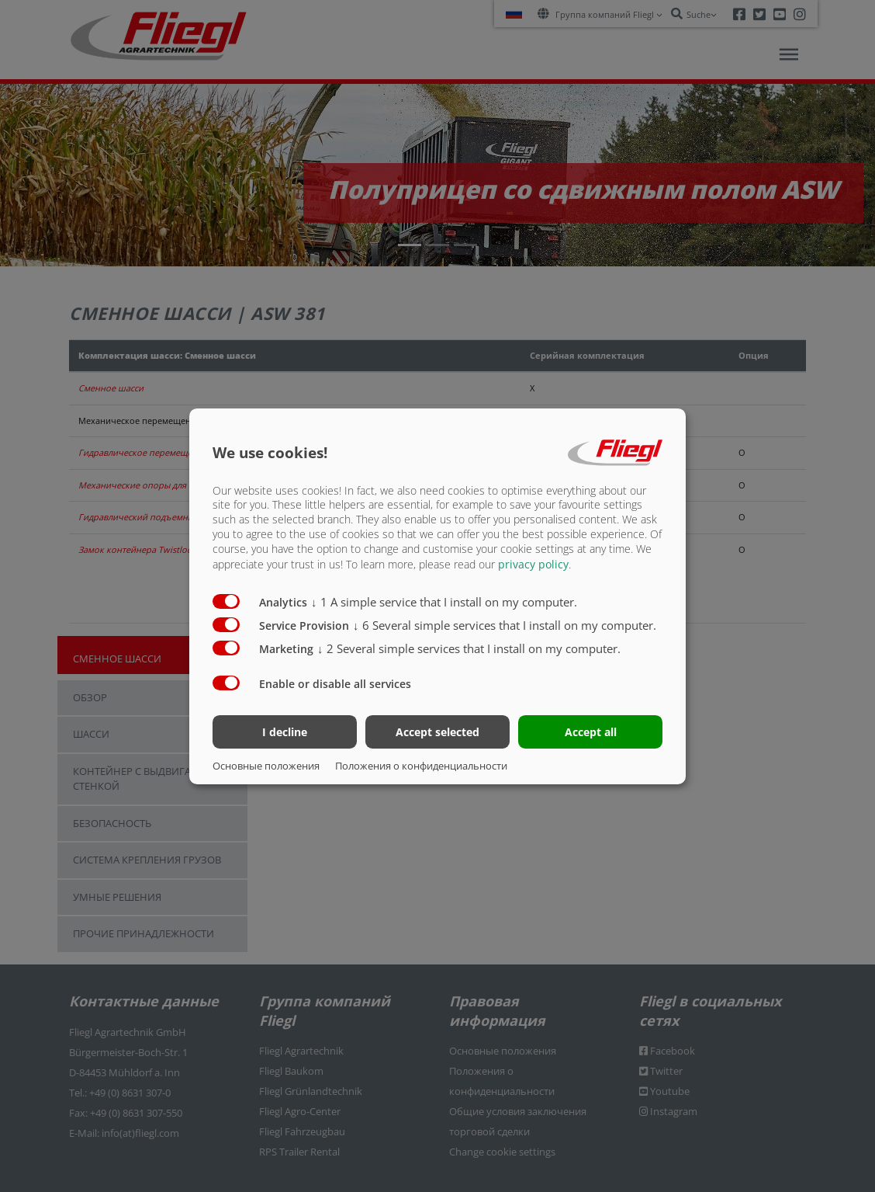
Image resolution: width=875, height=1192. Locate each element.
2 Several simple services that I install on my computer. (469, 648)
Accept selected (437, 732)
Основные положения (266, 766)
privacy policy (533, 564)
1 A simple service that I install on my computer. (444, 602)
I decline (284, 732)
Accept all (591, 732)
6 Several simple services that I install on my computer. (504, 625)
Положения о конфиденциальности (421, 766)
